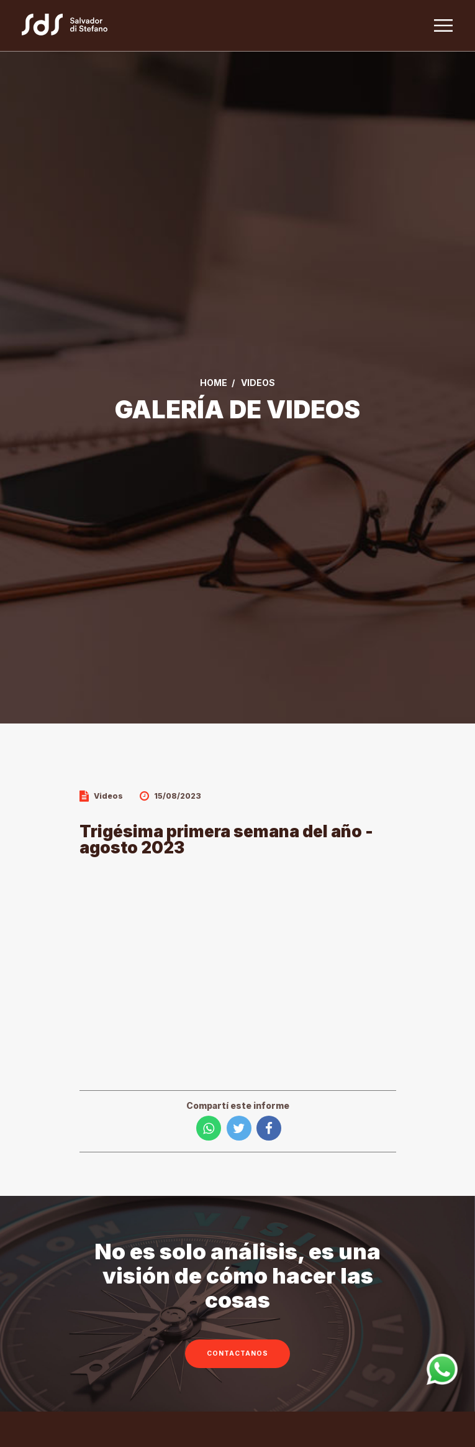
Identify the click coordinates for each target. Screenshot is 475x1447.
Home (213, 382)
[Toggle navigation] (443, 25)
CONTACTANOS (237, 1353)
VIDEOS (258, 382)
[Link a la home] (71, 25)
